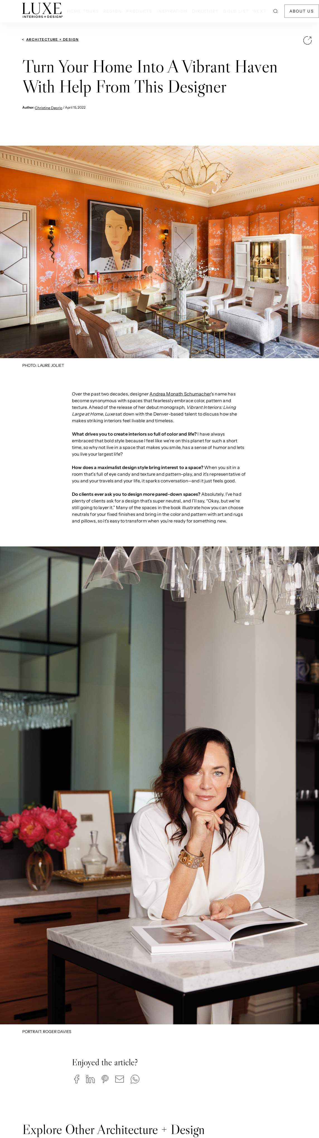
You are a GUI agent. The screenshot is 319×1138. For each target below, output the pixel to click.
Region (112, 11)
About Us (301, 11)
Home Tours (83, 11)
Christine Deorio (48, 108)
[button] (76, 1079)
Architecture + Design (52, 39)
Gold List (236, 11)
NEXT (259, 11)
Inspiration (172, 11)
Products (139, 11)
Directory (205, 11)
